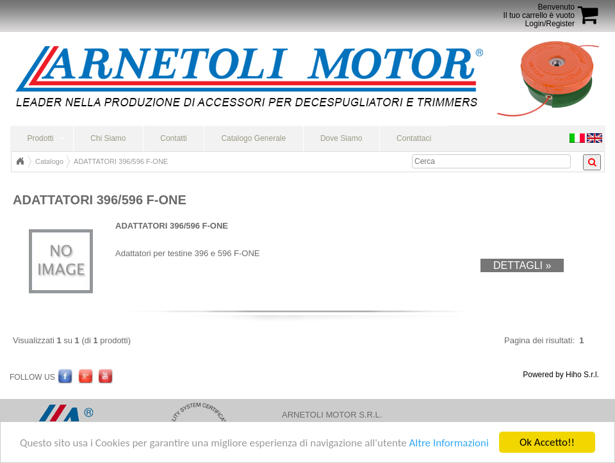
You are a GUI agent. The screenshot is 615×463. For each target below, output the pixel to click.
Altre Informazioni (448, 443)
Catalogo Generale (253, 138)
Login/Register (550, 23)
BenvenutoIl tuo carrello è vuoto (539, 11)
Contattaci (414, 138)
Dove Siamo (341, 138)
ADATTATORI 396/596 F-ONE (121, 161)
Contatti (173, 138)
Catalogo (49, 161)
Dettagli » (522, 265)
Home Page (20, 161)
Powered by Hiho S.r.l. (561, 374)
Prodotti (40, 138)
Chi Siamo (108, 138)
